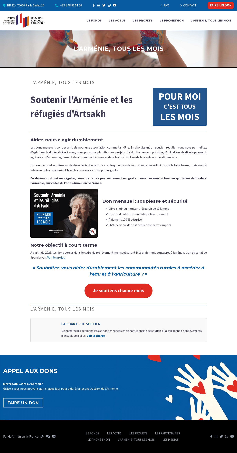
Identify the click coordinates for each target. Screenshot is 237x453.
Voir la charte (96, 336)
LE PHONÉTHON (172, 20)
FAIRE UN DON (221, 5)
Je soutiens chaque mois (118, 290)
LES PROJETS (143, 20)
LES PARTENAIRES (167, 433)
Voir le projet (56, 257)
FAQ (165, 5)
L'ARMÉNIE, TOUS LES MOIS (211, 20)
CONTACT (188, 5)
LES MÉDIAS (170, 440)
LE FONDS (94, 20)
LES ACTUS (117, 20)
